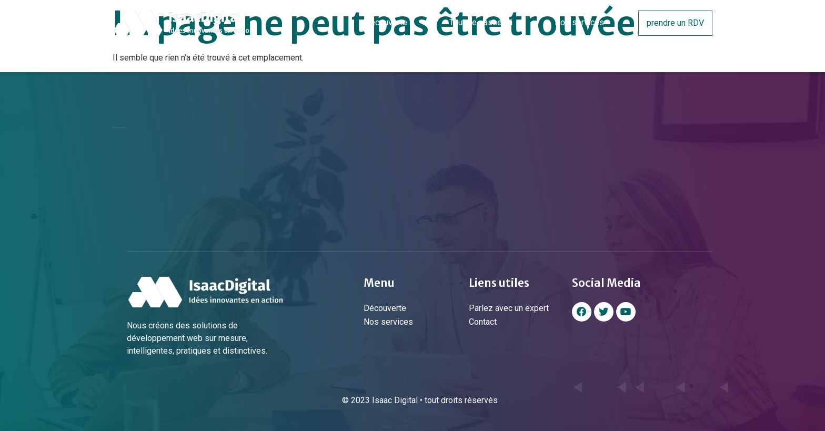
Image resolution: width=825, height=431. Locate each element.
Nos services (579, 22)
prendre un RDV (675, 23)
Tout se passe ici (480, 22)
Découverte (386, 22)
